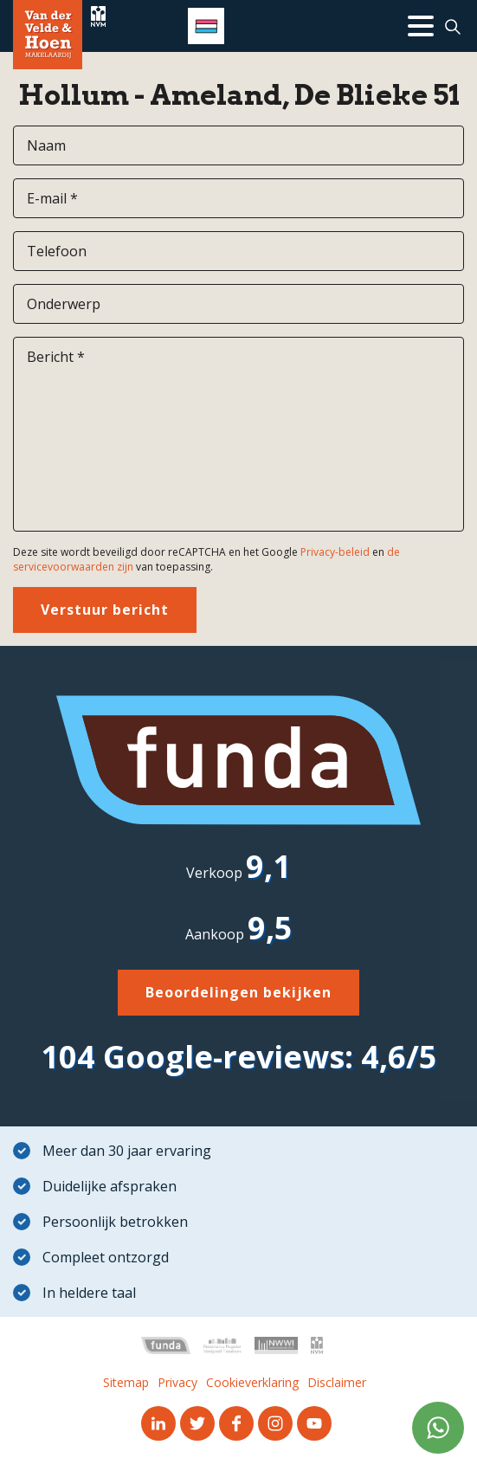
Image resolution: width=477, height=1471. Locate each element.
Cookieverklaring (252, 1382)
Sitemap (126, 1382)
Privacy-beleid (335, 552)
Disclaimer (336, 1382)
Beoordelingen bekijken (238, 992)
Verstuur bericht (105, 609)
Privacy (177, 1382)
